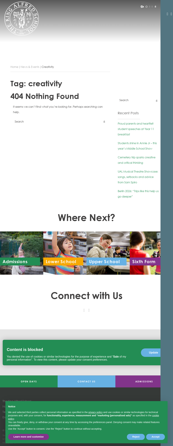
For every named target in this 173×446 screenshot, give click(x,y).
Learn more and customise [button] (29, 436)
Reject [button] (135, 436)
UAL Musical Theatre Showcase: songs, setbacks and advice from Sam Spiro (138, 177)
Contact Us (86, 381)
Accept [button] (155, 436)
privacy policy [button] (95, 412)
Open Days (29, 381)
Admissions (144, 381)
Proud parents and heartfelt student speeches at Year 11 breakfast (136, 129)
